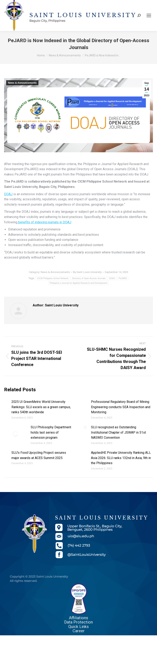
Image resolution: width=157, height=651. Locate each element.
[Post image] (5, 401)
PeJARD (123, 278)
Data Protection (78, 622)
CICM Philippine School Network (53, 278)
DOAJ (8, 194)
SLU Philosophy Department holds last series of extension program (51, 432)
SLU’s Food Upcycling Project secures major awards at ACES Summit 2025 (38, 455)
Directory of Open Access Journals (88, 278)
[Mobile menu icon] (149, 15)
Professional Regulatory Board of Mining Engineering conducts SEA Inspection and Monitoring (120, 407)
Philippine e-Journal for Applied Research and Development (78, 283)
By (87, 272)
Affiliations (78, 617)
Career (79, 630)
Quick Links (78, 626)
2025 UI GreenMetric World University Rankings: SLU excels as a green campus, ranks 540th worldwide (41, 407)
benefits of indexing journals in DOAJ (44, 222)
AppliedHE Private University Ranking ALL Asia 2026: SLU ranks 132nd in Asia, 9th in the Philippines (121, 458)
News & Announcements (22, 82)
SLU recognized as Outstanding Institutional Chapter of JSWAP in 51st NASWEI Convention (118, 432)
